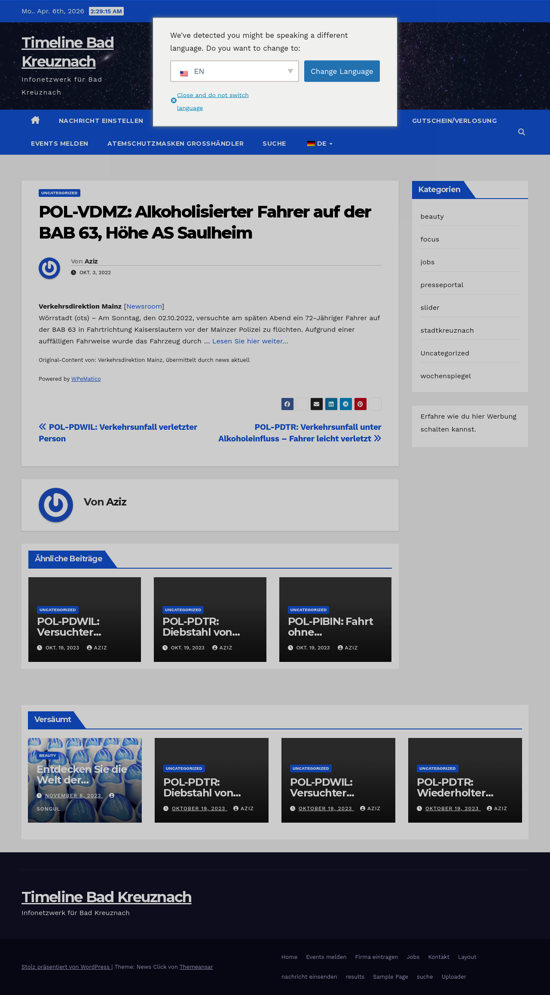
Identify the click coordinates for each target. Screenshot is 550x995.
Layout (467, 957)
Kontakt (438, 957)
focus (430, 239)
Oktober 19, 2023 (199, 808)
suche (274, 143)
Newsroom (144, 306)
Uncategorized (59, 192)
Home (289, 957)
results (355, 977)
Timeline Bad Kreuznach (106, 897)
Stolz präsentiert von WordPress (66, 967)
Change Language (342, 71)
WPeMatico (86, 379)
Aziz (91, 261)
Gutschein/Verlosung (454, 121)
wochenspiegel (446, 376)
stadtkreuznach (447, 330)
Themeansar (196, 967)
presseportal (442, 285)
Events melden (60, 143)
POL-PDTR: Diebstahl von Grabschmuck (197, 632)
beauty (432, 216)
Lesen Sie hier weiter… (250, 341)
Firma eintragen (376, 957)
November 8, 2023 (74, 796)
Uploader (454, 977)
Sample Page (390, 977)
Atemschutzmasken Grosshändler (175, 143)
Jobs (412, 957)
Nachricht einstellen (101, 121)
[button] (521, 132)
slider (430, 307)
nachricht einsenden (309, 977)
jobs (428, 262)
